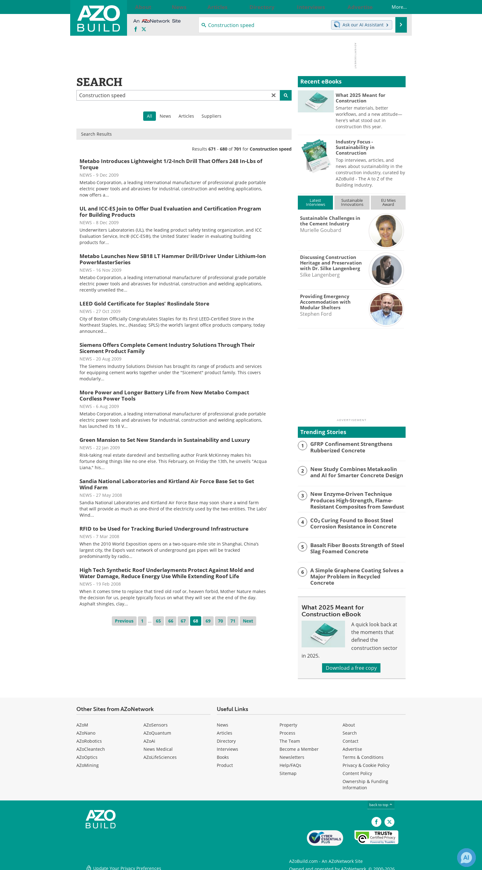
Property (288, 723)
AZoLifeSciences (160, 755)
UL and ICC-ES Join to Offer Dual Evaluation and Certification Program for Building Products (170, 211)
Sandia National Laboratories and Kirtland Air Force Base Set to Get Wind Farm (167, 484)
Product (225, 763)
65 (158, 621)
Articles (186, 116)
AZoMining (87, 763)
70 (220, 621)
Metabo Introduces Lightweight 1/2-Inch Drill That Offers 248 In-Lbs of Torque (171, 164)
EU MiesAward (388, 202)
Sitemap (288, 771)
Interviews (227, 747)
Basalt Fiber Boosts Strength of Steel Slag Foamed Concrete (352, 546)
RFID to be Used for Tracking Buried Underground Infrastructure (164, 528)
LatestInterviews (315, 202)
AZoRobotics (89, 739)
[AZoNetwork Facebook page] (135, 29)
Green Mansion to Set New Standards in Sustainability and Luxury (165, 439)
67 (183, 621)
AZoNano (85, 731)
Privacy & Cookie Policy (366, 763)
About (349, 723)
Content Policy (357, 771)
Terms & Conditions (363, 755)
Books (223, 755)
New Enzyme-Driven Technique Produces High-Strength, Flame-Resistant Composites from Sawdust (352, 499)
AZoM (82, 723)
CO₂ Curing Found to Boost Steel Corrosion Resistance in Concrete (349, 521)
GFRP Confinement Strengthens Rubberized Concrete (347, 446)
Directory (226, 739)
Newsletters (292, 755)
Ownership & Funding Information (365, 782)
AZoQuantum (157, 731)
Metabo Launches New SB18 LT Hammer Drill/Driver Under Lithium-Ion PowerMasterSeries (173, 259)
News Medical (158, 747)
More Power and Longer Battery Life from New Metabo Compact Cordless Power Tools (164, 395)
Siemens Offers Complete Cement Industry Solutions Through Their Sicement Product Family (167, 348)
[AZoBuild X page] (143, 29)
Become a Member (299, 747)
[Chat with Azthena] (466, 857)
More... (393, 7)
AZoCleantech (90, 747)
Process (287, 731)
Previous (124, 621)
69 (208, 621)
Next (248, 621)
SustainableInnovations (352, 202)
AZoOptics (87, 755)
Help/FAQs (290, 763)
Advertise (352, 747)
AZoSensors (155, 723)
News (165, 116)
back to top (381, 802)
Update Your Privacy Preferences (123, 862)
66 (170, 621)
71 (232, 621)
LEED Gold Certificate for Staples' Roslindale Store (144, 303)
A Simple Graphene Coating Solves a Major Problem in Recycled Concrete (353, 571)
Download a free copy (351, 665)
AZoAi (149, 739)
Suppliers (211, 116)
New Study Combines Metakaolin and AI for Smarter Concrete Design (357, 471)
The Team (290, 739)
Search (350, 731)
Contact (350, 739)
